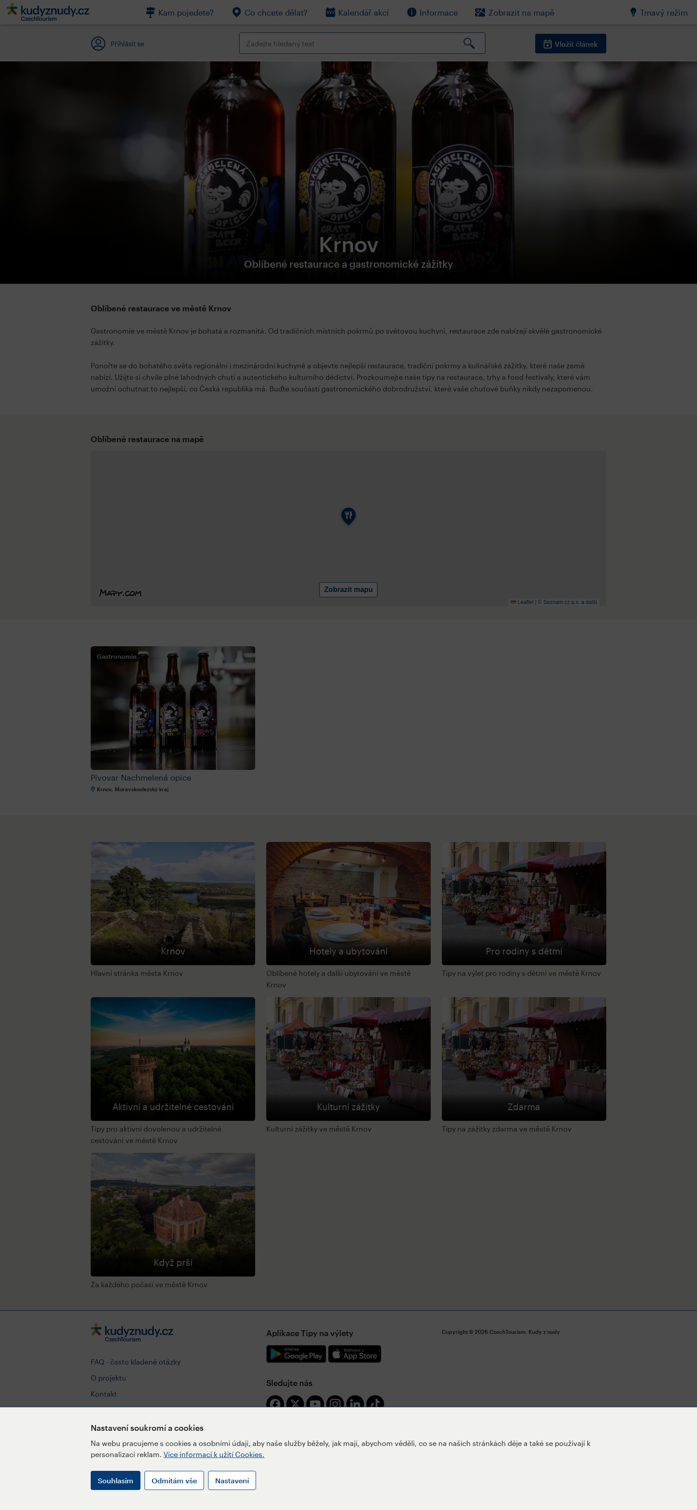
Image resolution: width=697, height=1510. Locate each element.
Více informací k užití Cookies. (214, 1454)
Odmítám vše (174, 1480)
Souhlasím (115, 1480)
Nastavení (232, 1480)
